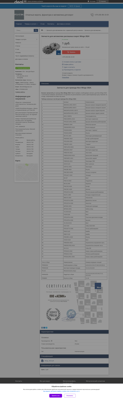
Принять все (56, 395)
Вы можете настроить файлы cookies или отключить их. (60, 391)
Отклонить (69, 395)
